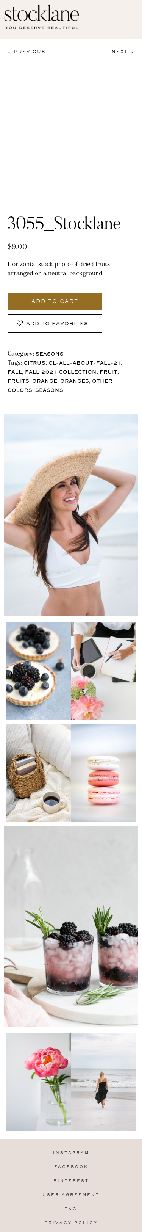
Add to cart (54, 259)
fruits (18, 340)
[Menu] (133, 19)
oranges (74, 340)
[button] (55, 281)
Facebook (71, 1125)
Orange (44, 340)
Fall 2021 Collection (61, 331)
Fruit (108, 331)
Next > (123, 52)
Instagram (71, 1111)
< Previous (26, 52)
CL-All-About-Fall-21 (84, 322)
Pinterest (71, 1139)
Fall (15, 331)
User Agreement (71, 1153)
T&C (71, 1167)
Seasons (50, 312)
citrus (34, 322)
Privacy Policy (71, 1181)
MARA (82, 1205)
